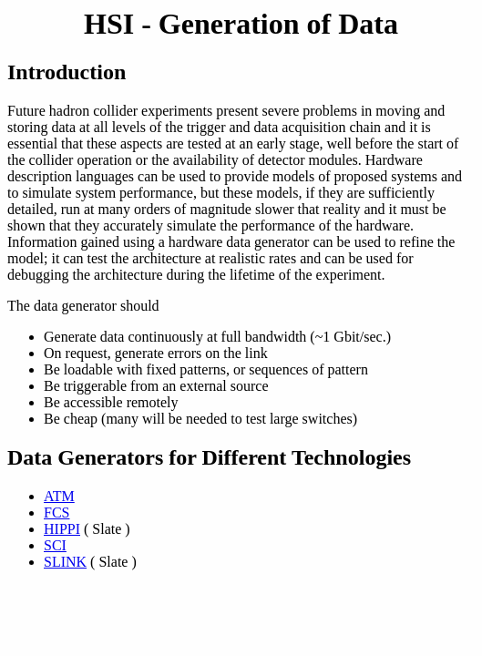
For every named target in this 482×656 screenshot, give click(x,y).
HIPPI (62, 529)
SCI (55, 545)
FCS (56, 512)
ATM (59, 496)
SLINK (65, 561)
